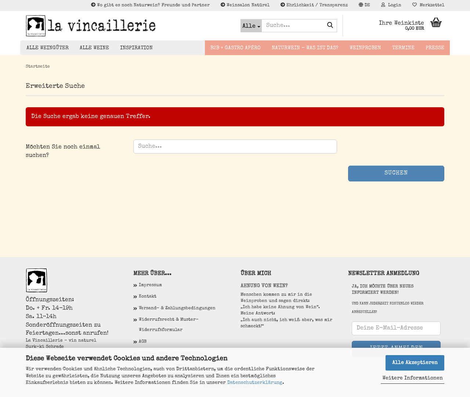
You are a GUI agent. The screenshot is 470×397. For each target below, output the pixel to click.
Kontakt (147, 297)
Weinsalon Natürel (245, 5)
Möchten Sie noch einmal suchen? (63, 151)
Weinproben (365, 48)
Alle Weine (94, 48)
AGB (143, 342)
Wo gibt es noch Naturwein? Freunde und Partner (150, 5)
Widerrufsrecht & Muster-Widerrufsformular (169, 325)
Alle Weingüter (47, 48)
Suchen (396, 173)
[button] (364, 5)
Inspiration (136, 48)
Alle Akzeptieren (415, 362)
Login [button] (391, 5)
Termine (403, 48)
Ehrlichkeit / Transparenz (314, 5)
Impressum (150, 285)
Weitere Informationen (412, 378)
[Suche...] (251, 25)
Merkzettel (428, 5)
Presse (435, 48)
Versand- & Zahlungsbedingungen (177, 308)
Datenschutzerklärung (254, 382)
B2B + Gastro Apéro (235, 48)
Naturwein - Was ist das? (305, 48)
